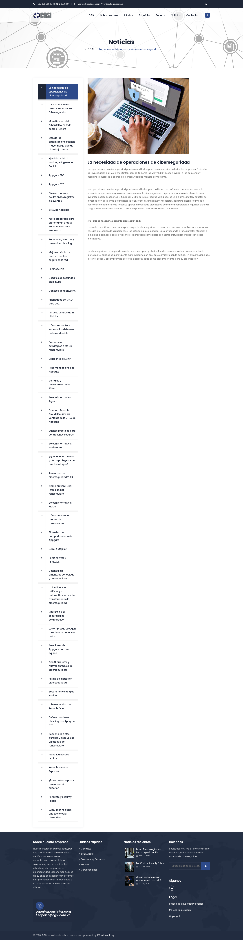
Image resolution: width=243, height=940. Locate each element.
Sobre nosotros (109, 15)
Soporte (160, 15)
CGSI (91, 15)
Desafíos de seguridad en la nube (62, 279)
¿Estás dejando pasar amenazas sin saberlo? (61, 784)
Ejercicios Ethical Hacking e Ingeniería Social (61, 162)
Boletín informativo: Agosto (60, 399)
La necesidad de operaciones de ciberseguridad (58, 91)
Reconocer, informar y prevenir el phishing (62, 241)
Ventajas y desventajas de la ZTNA (59, 384)
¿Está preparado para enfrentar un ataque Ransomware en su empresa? (61, 224)
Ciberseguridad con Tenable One (60, 706)
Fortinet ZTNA (56, 269)
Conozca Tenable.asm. (62, 290)
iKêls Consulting (105, 935)
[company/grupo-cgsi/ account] (206, 4)
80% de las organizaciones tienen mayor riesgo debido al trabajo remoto (62, 143)
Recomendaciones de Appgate (61, 369)
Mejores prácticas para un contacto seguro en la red (59, 256)
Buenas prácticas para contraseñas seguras (62, 432)
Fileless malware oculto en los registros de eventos (62, 197)
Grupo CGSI (87, 854)
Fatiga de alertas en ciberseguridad (60, 680)
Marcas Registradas (180, 910)
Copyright (174, 916)
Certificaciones (89, 869)
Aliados (128, 15)
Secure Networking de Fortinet (61, 693)
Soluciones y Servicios (93, 859)
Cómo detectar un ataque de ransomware (59, 519)
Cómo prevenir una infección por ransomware (60, 489)
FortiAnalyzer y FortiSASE (57, 559)
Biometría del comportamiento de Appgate (60, 536)
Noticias (176, 15)
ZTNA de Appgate (59, 209)
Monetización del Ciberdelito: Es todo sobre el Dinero (60, 125)
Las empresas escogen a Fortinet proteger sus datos (62, 632)
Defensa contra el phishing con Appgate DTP (62, 721)
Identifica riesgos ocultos (59, 756)
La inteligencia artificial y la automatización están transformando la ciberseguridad (62, 595)
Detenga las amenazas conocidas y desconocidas (61, 574)
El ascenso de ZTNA (60, 358)
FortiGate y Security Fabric (60, 798)
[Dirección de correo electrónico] (189, 866)
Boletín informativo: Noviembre (60, 445)
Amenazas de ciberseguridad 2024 (61, 475)
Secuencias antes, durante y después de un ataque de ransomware (61, 739)
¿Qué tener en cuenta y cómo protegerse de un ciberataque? (62, 460)
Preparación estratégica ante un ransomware (60, 346)
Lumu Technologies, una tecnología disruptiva (60, 813)
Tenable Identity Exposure (58, 769)
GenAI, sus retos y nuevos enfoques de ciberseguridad (61, 665)
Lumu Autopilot (57, 549)
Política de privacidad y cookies (186, 903)
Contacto (191, 15)
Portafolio (144, 15)
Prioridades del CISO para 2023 (61, 301)
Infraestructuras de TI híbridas (61, 314)
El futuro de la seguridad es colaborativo (57, 615)
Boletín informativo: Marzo (60, 504)
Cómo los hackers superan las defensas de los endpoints (61, 329)
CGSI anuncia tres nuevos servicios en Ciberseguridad (60, 108)
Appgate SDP (56, 175)
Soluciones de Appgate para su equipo (59, 649)
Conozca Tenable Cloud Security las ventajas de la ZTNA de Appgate (62, 416)
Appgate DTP (56, 184)
